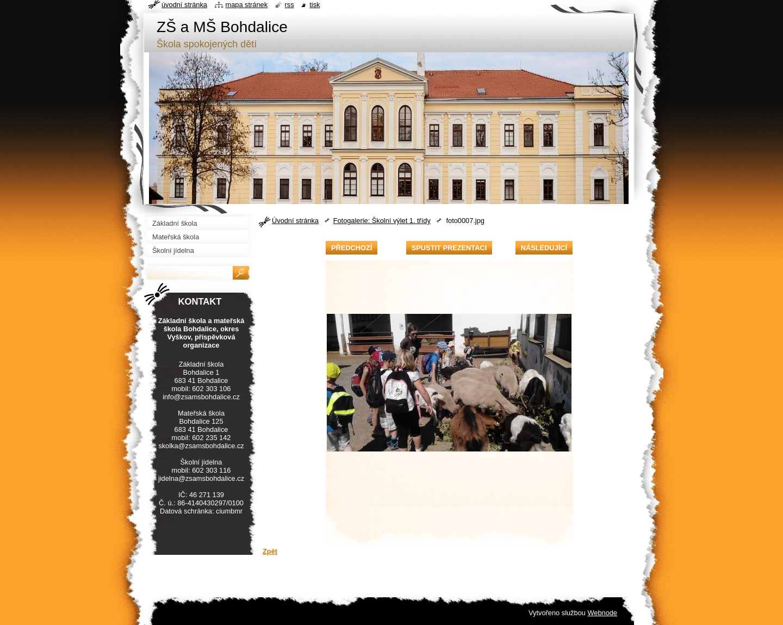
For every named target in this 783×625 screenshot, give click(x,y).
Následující (544, 248)
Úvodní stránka (295, 220)
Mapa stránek (247, 5)
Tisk (314, 5)
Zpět (270, 551)
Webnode (602, 613)
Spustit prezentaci (449, 248)
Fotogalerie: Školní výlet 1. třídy (382, 220)
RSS (289, 5)
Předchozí (351, 248)
